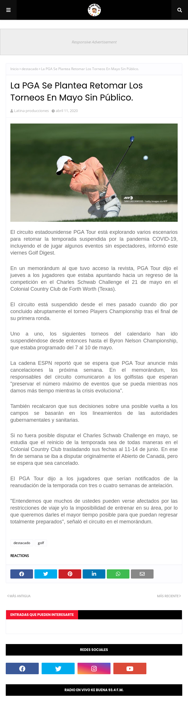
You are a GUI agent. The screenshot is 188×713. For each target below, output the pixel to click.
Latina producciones (31, 110)
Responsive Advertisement (94, 42)
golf (41, 542)
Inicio (14, 68)
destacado (30, 68)
